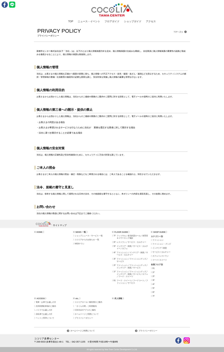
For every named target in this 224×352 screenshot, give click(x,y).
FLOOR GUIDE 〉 (122, 232)
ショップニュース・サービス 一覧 (89, 236)
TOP (70, 21)
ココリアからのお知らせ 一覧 (87, 240)
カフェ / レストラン (160, 256)
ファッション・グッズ (161, 244)
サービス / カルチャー (161, 252)
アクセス (151, 21)
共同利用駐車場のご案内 (46, 306)
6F (153, 292)
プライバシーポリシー (84, 318)
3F (153, 280)
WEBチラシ (79, 244)
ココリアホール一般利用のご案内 (88, 302)
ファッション (157, 240)
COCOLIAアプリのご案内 (85, 310)
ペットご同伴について (45, 318)
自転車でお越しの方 (44, 314)
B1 (153, 268)
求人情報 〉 (119, 298)
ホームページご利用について (86, 314)
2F (153, 276)
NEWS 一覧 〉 (81, 232)
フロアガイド (112, 21)
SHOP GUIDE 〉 (160, 232)
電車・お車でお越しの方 (46, 302)
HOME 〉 (41, 232)
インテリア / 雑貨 (159, 248)
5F (153, 288)
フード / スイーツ (159, 260)
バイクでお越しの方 (44, 310)
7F (153, 296)
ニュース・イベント (89, 21)
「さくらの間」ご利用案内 (86, 306)
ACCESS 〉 (42, 298)
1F (153, 272)
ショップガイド (132, 21)
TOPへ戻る (180, 32)
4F (153, 284)
